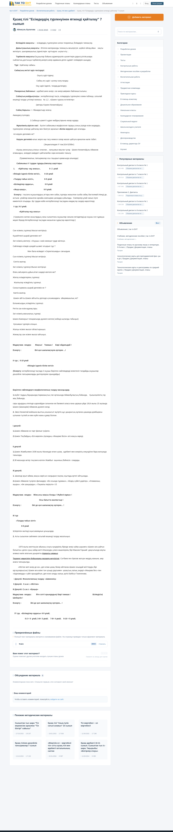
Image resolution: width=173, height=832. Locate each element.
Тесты (96, 3)
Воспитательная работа (46, 11)
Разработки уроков (44, 3)
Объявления (107, 3)
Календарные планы (82, 3)
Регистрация (157, 3)
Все (158, 224)
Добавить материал (139, 17)
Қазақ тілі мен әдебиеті (66, 11)
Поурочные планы (62, 3)
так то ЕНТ (13, 11)
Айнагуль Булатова (24, 29)
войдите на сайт (56, 699)
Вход (147, 3)
